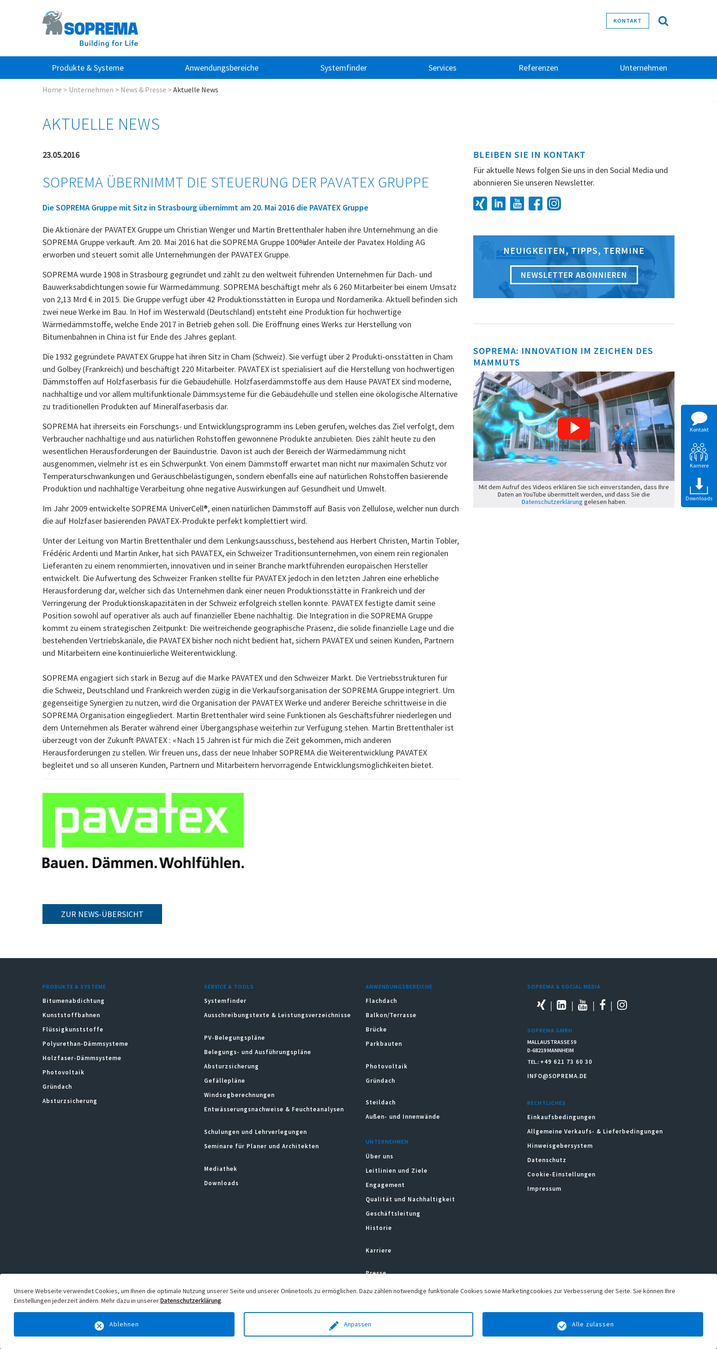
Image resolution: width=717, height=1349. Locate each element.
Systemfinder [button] (343, 67)
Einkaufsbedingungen (561, 1117)
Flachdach (381, 1001)
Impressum (544, 1189)
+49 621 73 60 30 (566, 1062)
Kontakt (628, 20)
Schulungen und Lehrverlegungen (255, 1132)
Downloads (221, 1183)
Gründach (57, 1087)
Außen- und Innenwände (403, 1117)
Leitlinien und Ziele (397, 1171)
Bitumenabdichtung (73, 1001)
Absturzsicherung (69, 1101)
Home (52, 89)
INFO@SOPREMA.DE (557, 1076)
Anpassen (358, 1324)
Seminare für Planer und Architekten (261, 1146)
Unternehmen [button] (643, 67)
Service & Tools (229, 986)
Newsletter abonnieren (574, 275)
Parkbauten (384, 1044)
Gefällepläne (224, 1081)
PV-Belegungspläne (234, 1038)
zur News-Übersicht (102, 914)
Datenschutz (546, 1160)
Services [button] (442, 67)
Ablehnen (124, 1324)
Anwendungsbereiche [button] (222, 67)
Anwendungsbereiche (399, 986)
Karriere (379, 1250)
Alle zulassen (593, 1324)
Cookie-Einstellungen (561, 1174)
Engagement (385, 1185)
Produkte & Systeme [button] (88, 67)
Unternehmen (91, 89)
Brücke (376, 1029)
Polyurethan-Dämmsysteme (85, 1044)
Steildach (381, 1102)
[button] (574, 428)
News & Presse (143, 89)
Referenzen (538, 67)
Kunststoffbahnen (71, 1015)
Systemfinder (225, 1001)
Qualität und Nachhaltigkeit (410, 1199)
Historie (379, 1228)
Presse (376, 1273)
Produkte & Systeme (74, 986)
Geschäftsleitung (393, 1213)
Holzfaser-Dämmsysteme (81, 1058)
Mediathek (220, 1169)
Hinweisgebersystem (560, 1146)
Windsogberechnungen (239, 1095)
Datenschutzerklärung (552, 502)
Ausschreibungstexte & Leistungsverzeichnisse (277, 1015)
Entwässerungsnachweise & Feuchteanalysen (274, 1109)
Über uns (379, 1156)
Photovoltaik (63, 1072)
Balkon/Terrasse (391, 1015)
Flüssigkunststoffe (72, 1029)
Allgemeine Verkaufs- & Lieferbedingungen (595, 1131)
